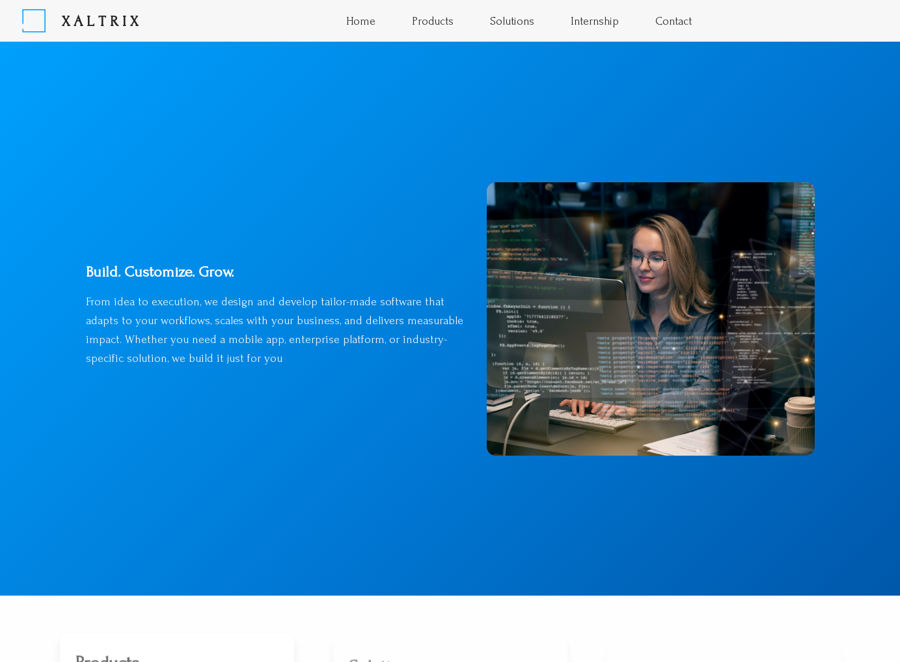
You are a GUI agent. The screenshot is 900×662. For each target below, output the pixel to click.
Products (433, 21)
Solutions (512, 21)
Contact (673, 21)
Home (360, 21)
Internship (595, 21)
